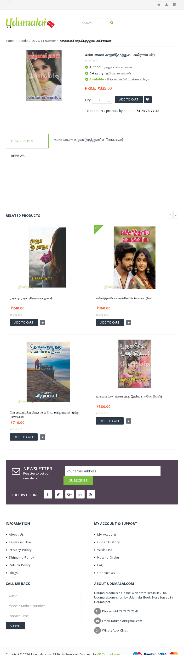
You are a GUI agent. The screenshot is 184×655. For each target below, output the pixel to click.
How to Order (107, 548)
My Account (105, 525)
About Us (15, 525)
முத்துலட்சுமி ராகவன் (117, 67)
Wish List (103, 540)
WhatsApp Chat (115, 621)
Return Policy (18, 555)
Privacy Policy (19, 540)
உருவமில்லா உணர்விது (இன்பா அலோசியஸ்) (129, 396)
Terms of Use (18, 532)
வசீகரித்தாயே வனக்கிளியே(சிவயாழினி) (124, 298)
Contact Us (104, 563)
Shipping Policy (20, 548)
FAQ (99, 555)
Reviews (18, 155)
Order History (107, 532)
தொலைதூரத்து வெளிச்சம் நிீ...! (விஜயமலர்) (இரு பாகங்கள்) (44, 414)
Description (22, 141)
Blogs (12, 563)
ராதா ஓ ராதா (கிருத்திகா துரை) (31, 298)
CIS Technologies (108, 645)
